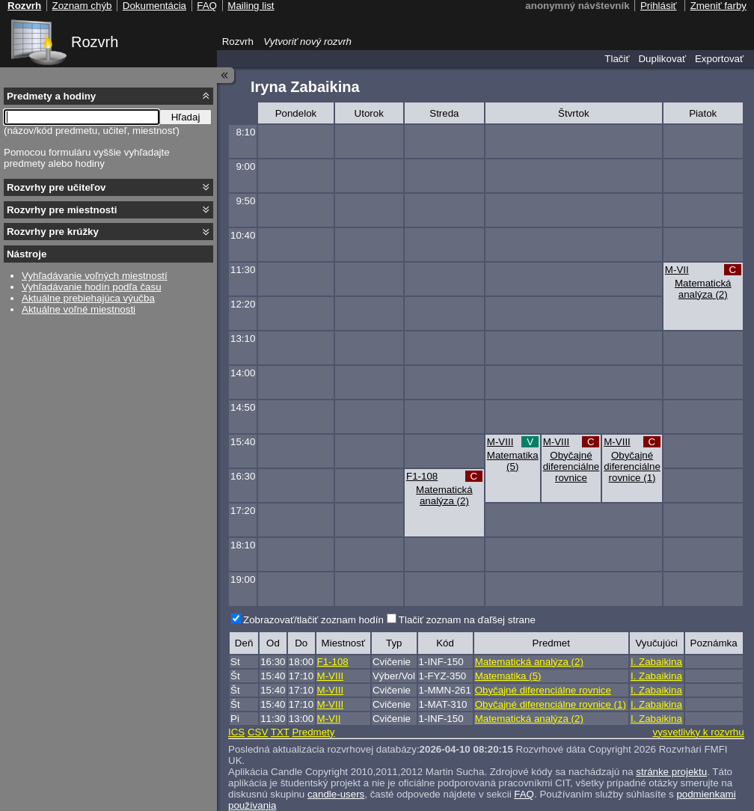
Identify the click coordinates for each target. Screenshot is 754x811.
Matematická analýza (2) (703, 289)
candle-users (335, 794)
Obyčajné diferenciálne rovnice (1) (632, 466)
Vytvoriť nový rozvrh (307, 41)
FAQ (524, 794)
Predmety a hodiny (51, 96)
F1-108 (422, 476)
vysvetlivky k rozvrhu (698, 732)
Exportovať (719, 58)
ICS (236, 732)
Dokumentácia (154, 5)
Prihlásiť (658, 5)
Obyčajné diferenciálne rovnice (571, 466)
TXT (280, 732)
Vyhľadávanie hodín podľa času (92, 287)
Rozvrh (94, 42)
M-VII (677, 269)
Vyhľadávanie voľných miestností (95, 275)
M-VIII (500, 441)
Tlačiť (616, 58)
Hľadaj (185, 117)
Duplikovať (662, 58)
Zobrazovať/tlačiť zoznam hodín (313, 619)
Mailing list (250, 5)
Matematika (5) (513, 461)
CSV (258, 732)
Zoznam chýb (81, 5)
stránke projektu (671, 771)
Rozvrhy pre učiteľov (56, 187)
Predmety (313, 732)
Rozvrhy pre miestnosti (62, 209)
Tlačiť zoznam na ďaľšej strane (467, 619)
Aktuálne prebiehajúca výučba (88, 298)
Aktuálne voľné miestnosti (78, 309)
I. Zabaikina (656, 661)
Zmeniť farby (718, 5)
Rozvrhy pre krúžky (53, 231)
